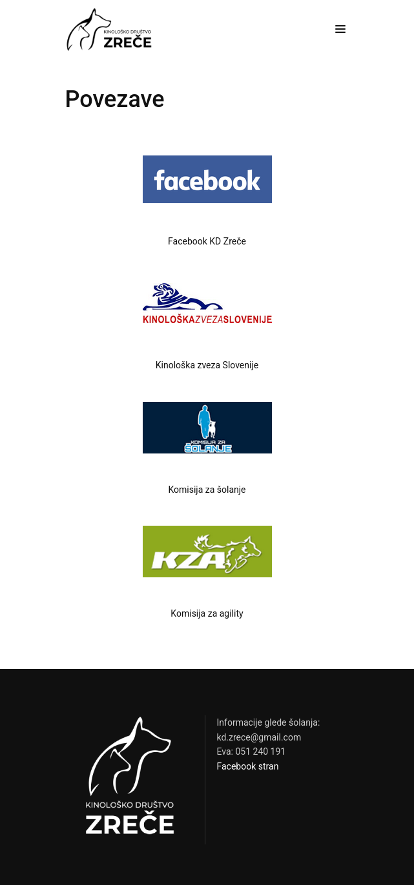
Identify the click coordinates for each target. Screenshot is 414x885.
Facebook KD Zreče (207, 241)
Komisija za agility (207, 613)
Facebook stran (248, 766)
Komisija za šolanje (206, 489)
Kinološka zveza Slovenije (207, 365)
